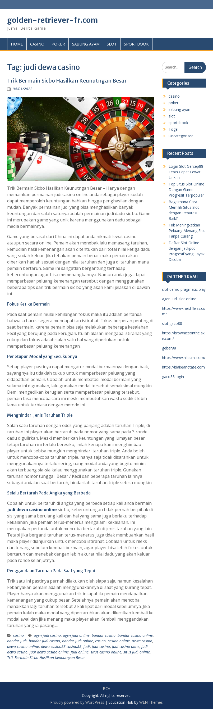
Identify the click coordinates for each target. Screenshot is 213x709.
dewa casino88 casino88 (61, 646)
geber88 (169, 348)
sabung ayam (180, 109)
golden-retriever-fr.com (52, 20)
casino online (119, 640)
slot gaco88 (172, 323)
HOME (17, 44)
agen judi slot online (179, 298)
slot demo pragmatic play (184, 289)
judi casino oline (125, 646)
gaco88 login (173, 376)
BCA (106, 688)
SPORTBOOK (136, 44)
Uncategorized (181, 135)
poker (173, 102)
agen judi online (76, 635)
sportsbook (178, 122)
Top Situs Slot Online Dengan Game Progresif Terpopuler (186, 189)
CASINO (37, 44)
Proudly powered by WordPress (77, 702)
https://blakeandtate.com (183, 367)
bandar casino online (135, 635)
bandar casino (103, 635)
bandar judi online (77, 640)
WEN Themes (151, 702)
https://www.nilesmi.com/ (183, 357)
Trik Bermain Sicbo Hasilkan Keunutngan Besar (67, 80)
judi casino (101, 646)
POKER (58, 44)
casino (18, 635)
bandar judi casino (44, 640)
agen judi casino (47, 635)
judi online (80, 652)
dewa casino (142, 640)
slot (172, 116)
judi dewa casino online (49, 652)
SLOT (112, 44)
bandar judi (17, 640)
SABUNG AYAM (86, 44)
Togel (173, 129)
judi (87, 646)
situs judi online (136, 652)
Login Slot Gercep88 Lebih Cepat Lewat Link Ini (186, 172)
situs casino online (106, 652)
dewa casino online (23, 646)
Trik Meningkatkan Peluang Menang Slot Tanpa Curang (187, 230)
